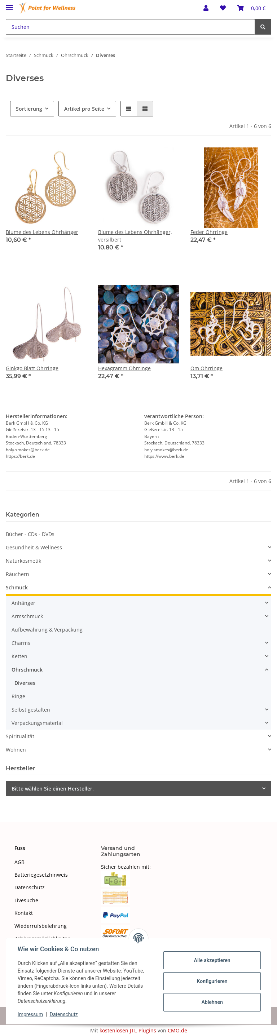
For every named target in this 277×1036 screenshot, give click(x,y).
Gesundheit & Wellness (34, 547)
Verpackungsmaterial (37, 723)
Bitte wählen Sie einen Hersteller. (53, 788)
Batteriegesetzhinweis (41, 874)
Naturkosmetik (23, 560)
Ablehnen (212, 1002)
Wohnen (16, 749)
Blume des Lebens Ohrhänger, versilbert (135, 236)
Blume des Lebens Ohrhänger (42, 232)
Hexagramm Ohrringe (124, 368)
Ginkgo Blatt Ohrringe (32, 368)
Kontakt (23, 912)
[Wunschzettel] (223, 8)
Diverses (24, 682)
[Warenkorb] (251, 8)
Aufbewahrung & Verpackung (47, 629)
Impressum (30, 1014)
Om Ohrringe (206, 368)
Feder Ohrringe (209, 232)
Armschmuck (27, 616)
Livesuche (26, 900)
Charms (21, 642)
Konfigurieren (212, 981)
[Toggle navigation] (9, 4)
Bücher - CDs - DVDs (30, 534)
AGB (19, 862)
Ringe (18, 696)
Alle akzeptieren (212, 960)
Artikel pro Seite (84, 108)
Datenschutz (29, 887)
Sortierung (29, 108)
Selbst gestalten (31, 709)
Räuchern (17, 574)
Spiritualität (20, 736)
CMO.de (177, 1030)
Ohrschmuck (27, 669)
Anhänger (23, 602)
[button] (206, 8)
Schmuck (17, 587)
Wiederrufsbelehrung (40, 925)
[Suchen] (130, 27)
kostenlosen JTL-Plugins (128, 1030)
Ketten (19, 656)
